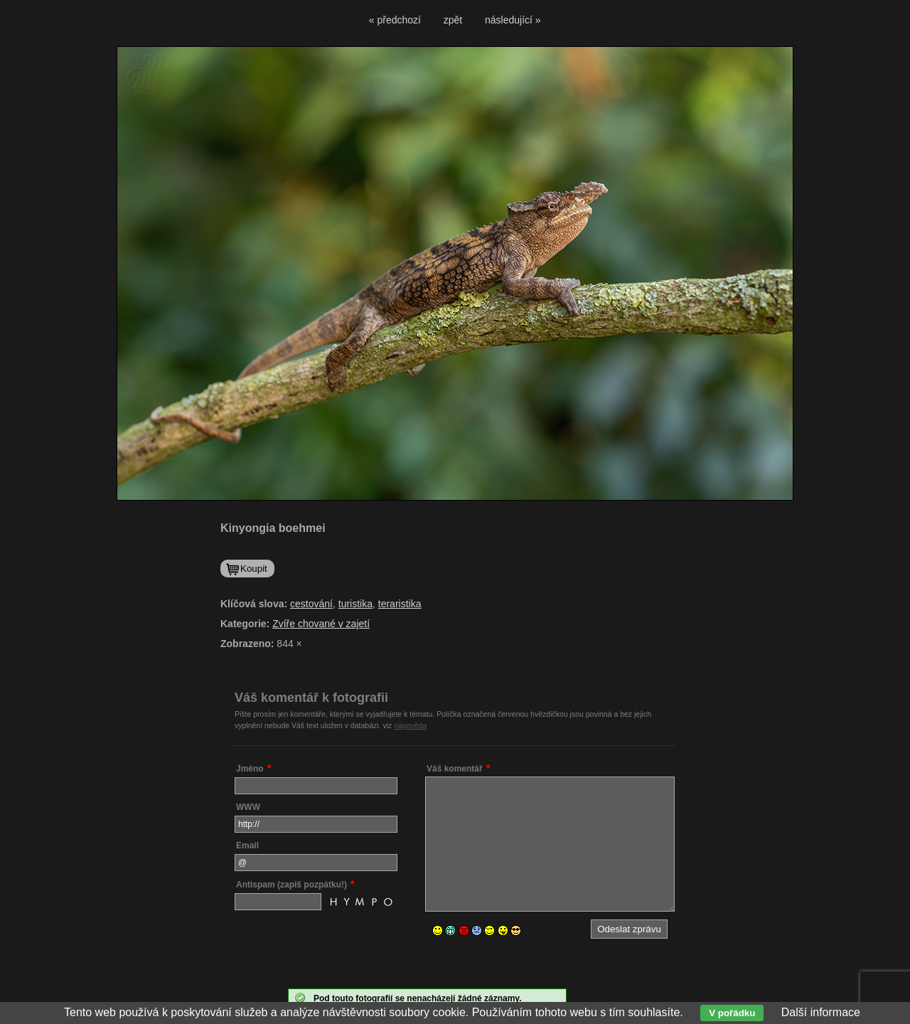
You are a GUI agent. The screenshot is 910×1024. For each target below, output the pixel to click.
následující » (513, 20)
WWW (248, 807)
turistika (355, 603)
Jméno (250, 769)
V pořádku (732, 1013)
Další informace (820, 1012)
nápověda (410, 725)
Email (247, 845)
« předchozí (395, 20)
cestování (311, 603)
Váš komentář (455, 769)
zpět (453, 20)
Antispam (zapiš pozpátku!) (291, 885)
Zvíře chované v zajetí (321, 623)
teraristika (400, 603)
